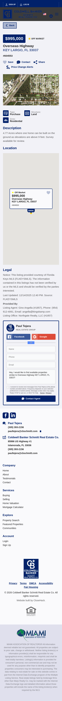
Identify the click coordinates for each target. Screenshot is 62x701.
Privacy (48, 393)
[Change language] (44, 14)
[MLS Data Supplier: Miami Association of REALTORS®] (31, 635)
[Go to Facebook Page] (6, 415)
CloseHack (39, 600)
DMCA (32, 583)
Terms (42, 393)
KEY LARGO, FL (15, 50)
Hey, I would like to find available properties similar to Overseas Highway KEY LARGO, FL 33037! (31, 376)
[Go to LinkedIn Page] (13, 415)
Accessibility (46, 583)
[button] (31, 399)
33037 (34, 50)
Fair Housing (31, 587)
